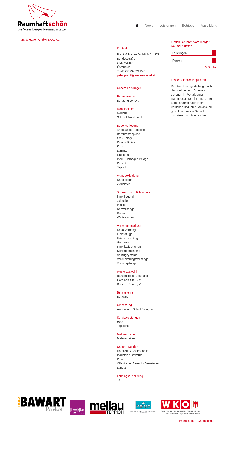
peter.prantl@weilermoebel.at (136, 75)
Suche (212, 67)
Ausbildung (209, 25)
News (149, 25)
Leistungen (167, 25)
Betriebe (188, 25)
